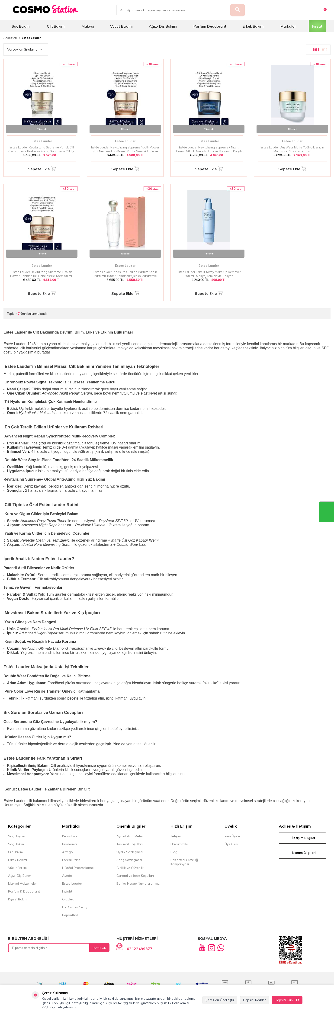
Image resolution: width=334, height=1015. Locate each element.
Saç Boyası (16, 836)
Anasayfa (10, 37)
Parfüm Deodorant (209, 26)
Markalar (288, 26)
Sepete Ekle (42, 169)
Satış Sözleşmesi (129, 860)
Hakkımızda (179, 844)
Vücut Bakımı (121, 26)
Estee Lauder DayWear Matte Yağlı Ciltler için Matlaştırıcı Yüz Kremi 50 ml (292, 149)
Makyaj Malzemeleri (23, 883)
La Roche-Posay (74, 907)
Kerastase (69, 836)
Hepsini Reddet (254, 1000)
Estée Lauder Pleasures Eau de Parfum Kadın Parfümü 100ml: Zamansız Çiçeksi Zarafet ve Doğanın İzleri (125, 274)
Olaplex (68, 899)
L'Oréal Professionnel (78, 868)
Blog (173, 852)
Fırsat (317, 26)
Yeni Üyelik (233, 836)
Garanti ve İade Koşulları (135, 876)
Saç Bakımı (21, 26)
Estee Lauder (31, 37)
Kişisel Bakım (17, 899)
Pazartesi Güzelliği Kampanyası (184, 862)
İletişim (175, 836)
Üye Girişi (231, 844)
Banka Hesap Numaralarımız (138, 883)
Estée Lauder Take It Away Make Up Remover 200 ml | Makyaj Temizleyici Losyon (209, 274)
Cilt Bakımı (56, 26)
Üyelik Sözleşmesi (129, 852)
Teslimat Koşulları (129, 844)
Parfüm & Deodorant (24, 891)
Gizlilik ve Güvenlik (130, 868)
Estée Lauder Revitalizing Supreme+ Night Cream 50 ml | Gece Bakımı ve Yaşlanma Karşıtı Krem (209, 149)
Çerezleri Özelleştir (220, 1000)
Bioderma (69, 844)
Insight (67, 891)
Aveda (67, 876)
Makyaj (88, 26)
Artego (67, 852)
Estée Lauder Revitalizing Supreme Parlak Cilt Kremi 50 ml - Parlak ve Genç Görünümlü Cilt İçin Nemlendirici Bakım (42, 149)
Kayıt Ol (99, 947)
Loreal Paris (71, 860)
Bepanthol (70, 915)
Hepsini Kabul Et (287, 1000)
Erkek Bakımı (253, 26)
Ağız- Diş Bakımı (163, 26)
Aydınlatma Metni (129, 836)
